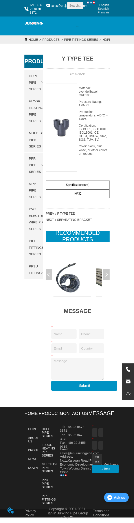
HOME (33, 39)
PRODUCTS (51, 39)
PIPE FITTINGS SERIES (81, 39)
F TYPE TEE (66, 213)
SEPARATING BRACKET (74, 219)
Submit (84, 385)
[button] (78, 26)
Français (104, 12)
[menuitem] (78, 25)
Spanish (103, 8)
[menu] (78, 25)
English (104, 5)
